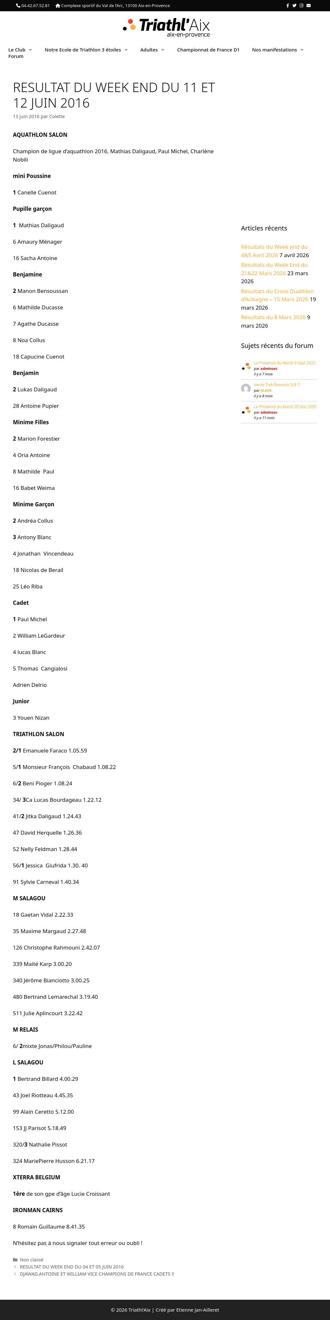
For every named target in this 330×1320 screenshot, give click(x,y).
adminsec (268, 368)
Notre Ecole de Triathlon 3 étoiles (89, 49)
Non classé (32, 1260)
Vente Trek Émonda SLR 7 (277, 385)
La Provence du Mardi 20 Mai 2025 (285, 406)
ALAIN (266, 390)
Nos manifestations (281, 49)
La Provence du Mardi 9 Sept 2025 (284, 363)
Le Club (23, 49)
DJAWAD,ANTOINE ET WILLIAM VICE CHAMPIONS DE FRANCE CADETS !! (97, 1274)
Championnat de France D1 (208, 49)
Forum (16, 56)
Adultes (156, 49)
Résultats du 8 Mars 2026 (273, 317)
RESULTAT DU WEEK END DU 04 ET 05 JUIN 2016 (72, 1267)
